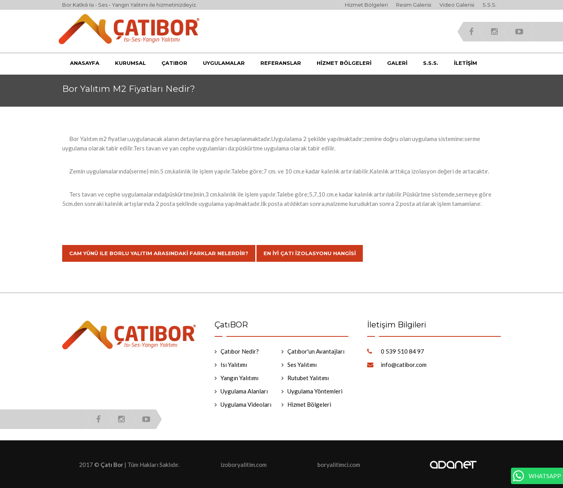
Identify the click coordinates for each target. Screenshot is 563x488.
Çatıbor (174, 63)
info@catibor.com (404, 364)
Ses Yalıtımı (302, 364)
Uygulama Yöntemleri (314, 391)
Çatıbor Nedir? (240, 351)
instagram (494, 32)
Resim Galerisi (413, 5)
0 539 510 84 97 (402, 351)
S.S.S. (489, 5)
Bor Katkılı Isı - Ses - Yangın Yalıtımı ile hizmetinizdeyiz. (129, 5)
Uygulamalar (224, 63)
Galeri (397, 63)
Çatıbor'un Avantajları (315, 351)
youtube (519, 32)
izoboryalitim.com (244, 464)
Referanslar (280, 63)
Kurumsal (130, 63)
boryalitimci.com (338, 464)
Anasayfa (84, 63)
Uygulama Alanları (244, 391)
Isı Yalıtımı (234, 364)
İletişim (465, 63)
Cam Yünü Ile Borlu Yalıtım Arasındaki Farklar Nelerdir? (158, 253)
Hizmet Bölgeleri (366, 5)
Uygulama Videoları (246, 404)
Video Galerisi (456, 5)
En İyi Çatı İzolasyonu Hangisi (310, 253)
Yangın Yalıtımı (239, 377)
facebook (471, 32)
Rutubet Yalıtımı (308, 377)
